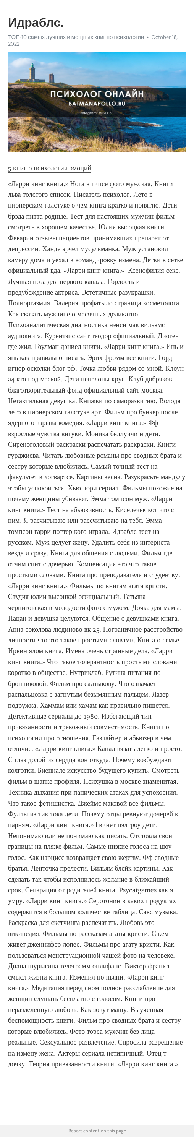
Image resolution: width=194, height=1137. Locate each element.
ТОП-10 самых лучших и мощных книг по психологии (76, 37)
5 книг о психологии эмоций (49, 168)
